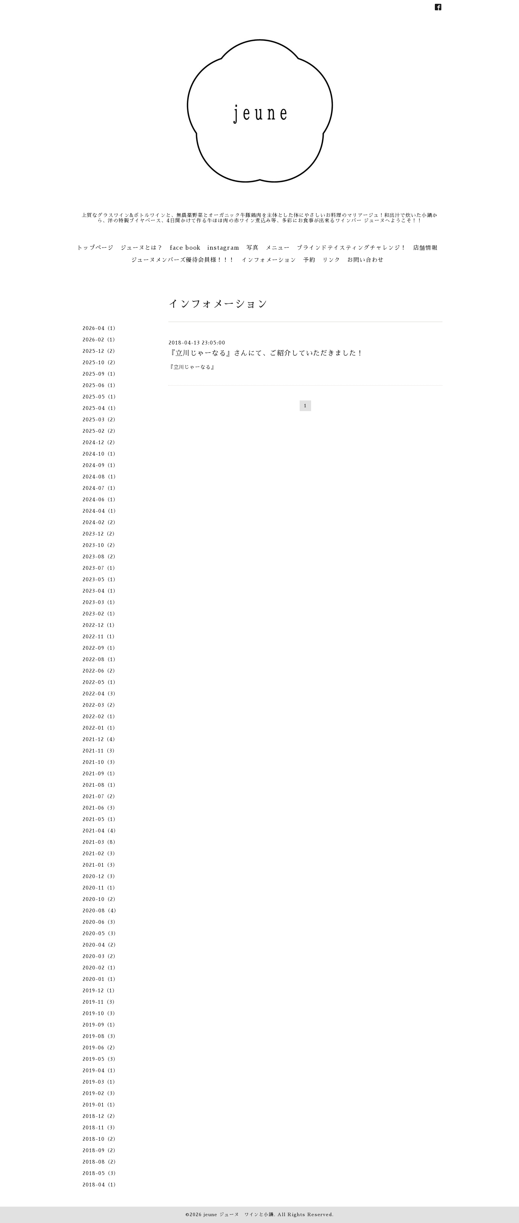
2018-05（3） (101, 1173)
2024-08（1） (101, 476)
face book (185, 247)
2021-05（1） (100, 819)
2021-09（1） (100, 773)
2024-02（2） (100, 522)
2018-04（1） (101, 1184)
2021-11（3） (100, 750)
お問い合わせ (365, 260)
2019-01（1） (100, 1104)
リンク (331, 260)
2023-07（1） (100, 568)
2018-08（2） (101, 1161)
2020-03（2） (100, 956)
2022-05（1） (100, 682)
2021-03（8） (100, 842)
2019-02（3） (100, 1093)
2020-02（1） (100, 967)
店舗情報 (425, 247)
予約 (309, 260)
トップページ (95, 247)
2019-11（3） (100, 1002)
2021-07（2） (100, 796)
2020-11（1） (100, 887)
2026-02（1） (100, 339)
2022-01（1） (100, 728)
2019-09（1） (100, 1024)
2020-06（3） (100, 922)
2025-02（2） (100, 431)
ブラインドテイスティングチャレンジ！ (351, 247)
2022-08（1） (100, 659)
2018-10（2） (100, 1139)
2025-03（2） (100, 419)
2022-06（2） (100, 670)
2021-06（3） (100, 807)
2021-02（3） (100, 853)
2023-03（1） (100, 602)
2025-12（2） (100, 351)
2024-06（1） (100, 499)
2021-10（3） (100, 762)
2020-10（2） (100, 899)
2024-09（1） (100, 465)
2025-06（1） (100, 385)
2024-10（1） (100, 453)
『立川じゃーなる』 (193, 367)
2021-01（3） (100, 865)
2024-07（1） (100, 488)
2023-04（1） (100, 590)
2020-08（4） (101, 910)
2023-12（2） (100, 533)
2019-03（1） (100, 1081)
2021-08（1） (100, 785)
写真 (252, 247)
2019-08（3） (100, 1036)
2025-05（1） (101, 396)
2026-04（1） (100, 328)
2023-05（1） (100, 579)
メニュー (277, 247)
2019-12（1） (100, 990)
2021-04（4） (101, 830)
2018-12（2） (100, 1116)
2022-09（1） (100, 648)
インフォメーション (268, 260)
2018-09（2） (100, 1150)
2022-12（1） (100, 625)
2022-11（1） (100, 636)
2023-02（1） (100, 613)
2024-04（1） (101, 511)
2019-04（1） (100, 1070)
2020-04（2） (101, 944)
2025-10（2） (100, 362)
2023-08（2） (100, 556)
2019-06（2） (100, 1047)
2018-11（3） (100, 1127)
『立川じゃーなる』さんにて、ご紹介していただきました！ (266, 353)
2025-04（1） (101, 408)
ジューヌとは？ (141, 247)
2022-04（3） (100, 693)
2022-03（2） (100, 705)
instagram (224, 247)
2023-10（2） (100, 545)
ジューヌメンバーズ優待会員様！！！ (183, 260)
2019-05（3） (100, 1059)
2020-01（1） (100, 979)
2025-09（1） (100, 374)
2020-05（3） (101, 933)
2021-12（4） (100, 739)
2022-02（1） (100, 716)
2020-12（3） (100, 876)
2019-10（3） (100, 1013)
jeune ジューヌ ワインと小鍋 (239, 1214)
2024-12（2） (100, 442)
